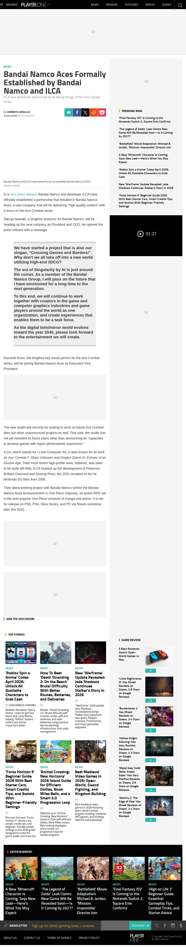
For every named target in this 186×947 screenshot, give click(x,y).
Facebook (77, 114)
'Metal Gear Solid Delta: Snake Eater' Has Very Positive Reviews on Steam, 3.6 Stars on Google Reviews (130, 781)
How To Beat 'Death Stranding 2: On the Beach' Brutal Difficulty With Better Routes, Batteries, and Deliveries (55, 688)
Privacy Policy (89, 940)
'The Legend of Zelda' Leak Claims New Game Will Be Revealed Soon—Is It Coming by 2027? (146, 134)
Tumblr (181, 927)
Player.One (48, 5)
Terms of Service (59, 940)
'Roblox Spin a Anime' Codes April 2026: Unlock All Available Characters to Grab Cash (144, 175)
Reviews (112, 5)
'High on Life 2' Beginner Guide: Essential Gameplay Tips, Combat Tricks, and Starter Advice (163, 902)
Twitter (85, 114)
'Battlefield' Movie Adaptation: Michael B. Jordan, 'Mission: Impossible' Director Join (145, 147)
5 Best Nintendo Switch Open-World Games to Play (130, 662)
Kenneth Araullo (18, 114)
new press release (23, 196)
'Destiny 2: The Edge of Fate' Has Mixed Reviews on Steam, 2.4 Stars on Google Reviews (130, 811)
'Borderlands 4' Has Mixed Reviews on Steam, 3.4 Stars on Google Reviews (130, 721)
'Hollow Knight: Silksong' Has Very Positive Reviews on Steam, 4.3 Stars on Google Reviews (130, 751)
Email (68, 114)
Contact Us (32, 940)
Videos (150, 5)
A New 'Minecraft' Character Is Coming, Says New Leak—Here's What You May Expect (143, 160)
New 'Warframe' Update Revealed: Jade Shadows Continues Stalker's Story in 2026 (146, 188)
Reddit (94, 114)
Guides (166, 5)
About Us (10, 940)
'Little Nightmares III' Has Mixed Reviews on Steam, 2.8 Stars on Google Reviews (130, 691)
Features (131, 5)
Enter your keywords (180, 5)
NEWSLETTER (18, 927)
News (95, 5)
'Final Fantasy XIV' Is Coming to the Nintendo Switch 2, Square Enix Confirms (145, 121)
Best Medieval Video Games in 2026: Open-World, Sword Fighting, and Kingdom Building (90, 784)
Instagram (173, 927)
